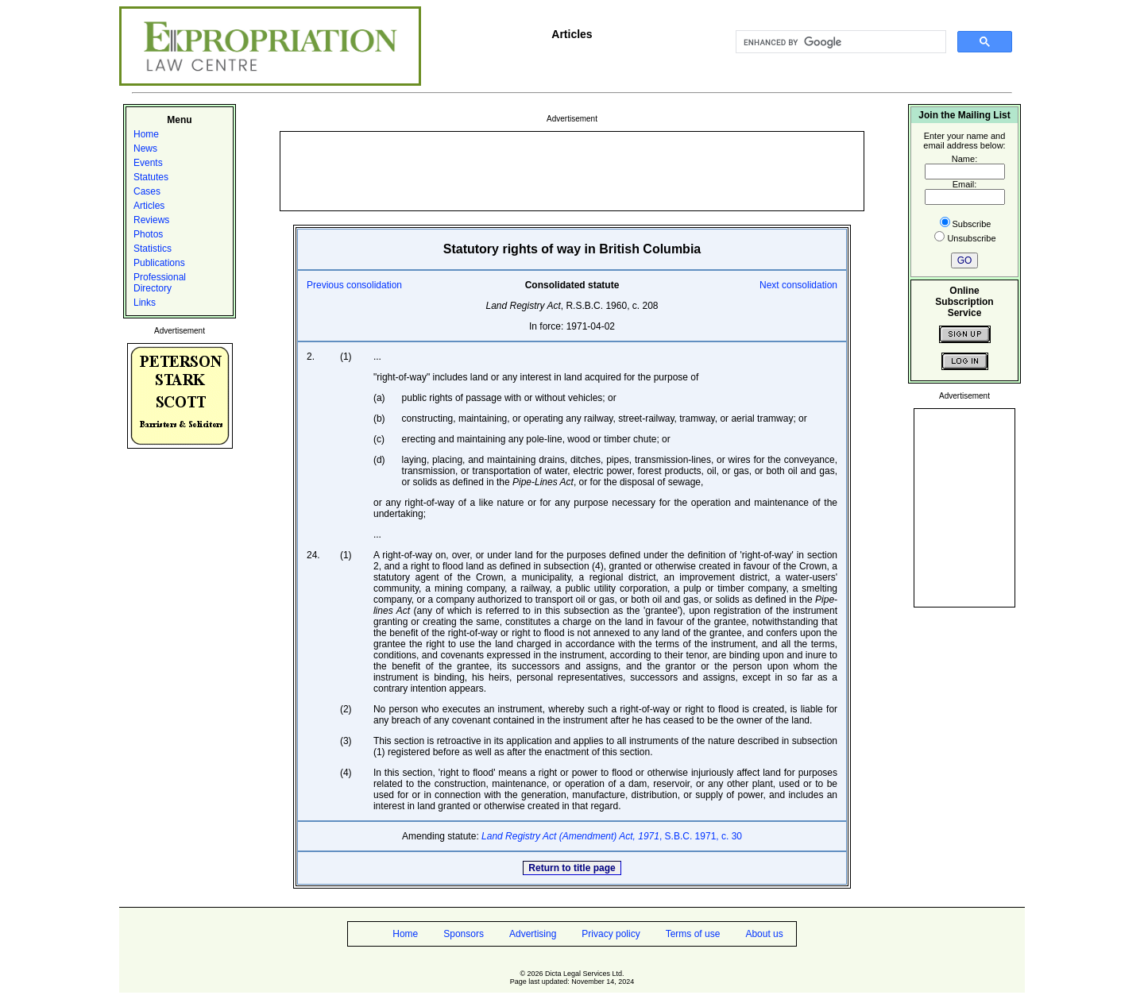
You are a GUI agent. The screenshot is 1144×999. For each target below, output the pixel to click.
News (145, 148)
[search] (839, 42)
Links (144, 302)
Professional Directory (159, 283)
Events (148, 162)
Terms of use (693, 933)
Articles (148, 205)
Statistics (152, 248)
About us (764, 933)
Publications (159, 262)
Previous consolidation (354, 285)
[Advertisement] (572, 170)
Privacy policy (611, 933)
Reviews (151, 220)
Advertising (532, 933)
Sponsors (463, 933)
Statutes (150, 177)
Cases (146, 191)
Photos (148, 234)
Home (146, 134)
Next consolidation (798, 285)
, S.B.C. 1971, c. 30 (611, 836)
